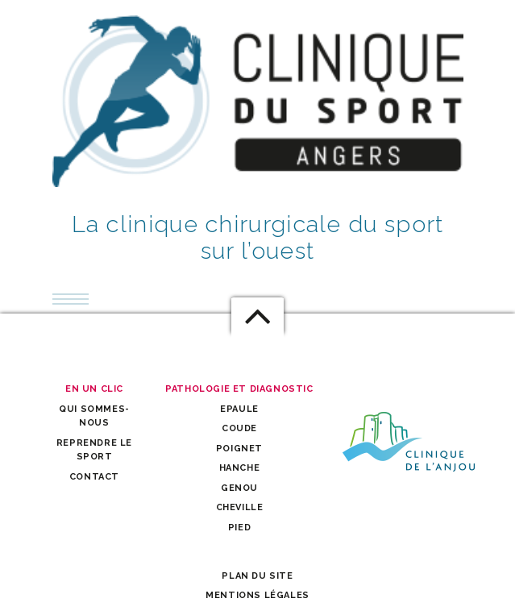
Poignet (239, 448)
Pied (239, 527)
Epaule (239, 409)
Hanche (239, 468)
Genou (239, 488)
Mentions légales (257, 595)
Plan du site (257, 576)
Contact (94, 477)
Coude (239, 428)
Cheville (240, 507)
